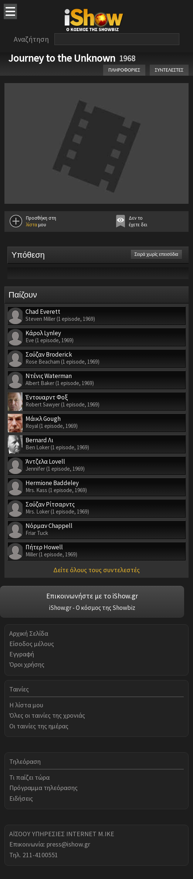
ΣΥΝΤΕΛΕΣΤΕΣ (169, 70)
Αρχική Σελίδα (28, 633)
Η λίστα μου (26, 705)
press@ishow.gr (68, 844)
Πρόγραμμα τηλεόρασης (43, 787)
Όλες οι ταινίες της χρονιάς (47, 715)
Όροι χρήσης (26, 664)
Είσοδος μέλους (31, 643)
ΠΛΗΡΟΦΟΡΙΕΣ (124, 70)
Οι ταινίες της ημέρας (38, 726)
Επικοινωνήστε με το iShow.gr (92, 595)
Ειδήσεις (21, 798)
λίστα (31, 225)
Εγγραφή (21, 654)
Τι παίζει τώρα (29, 777)
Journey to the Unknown (61, 58)
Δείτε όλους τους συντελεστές (96, 570)
